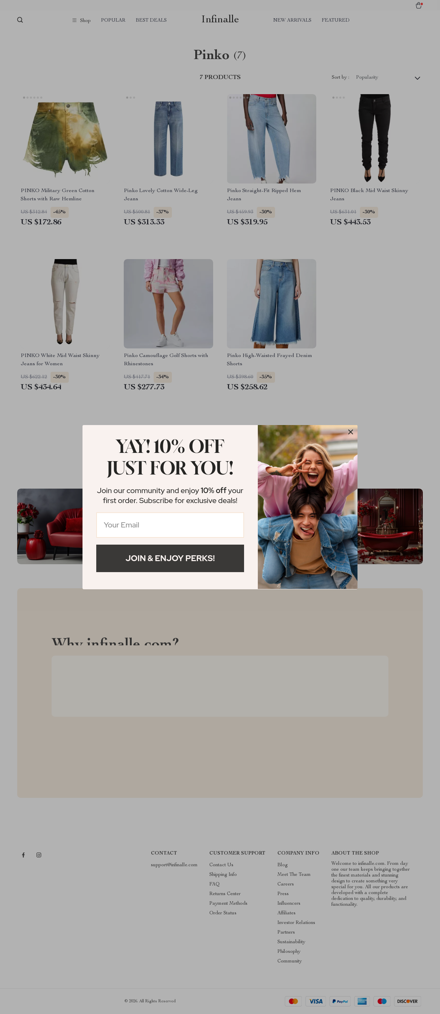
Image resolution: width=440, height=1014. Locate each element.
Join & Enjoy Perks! (170, 558)
